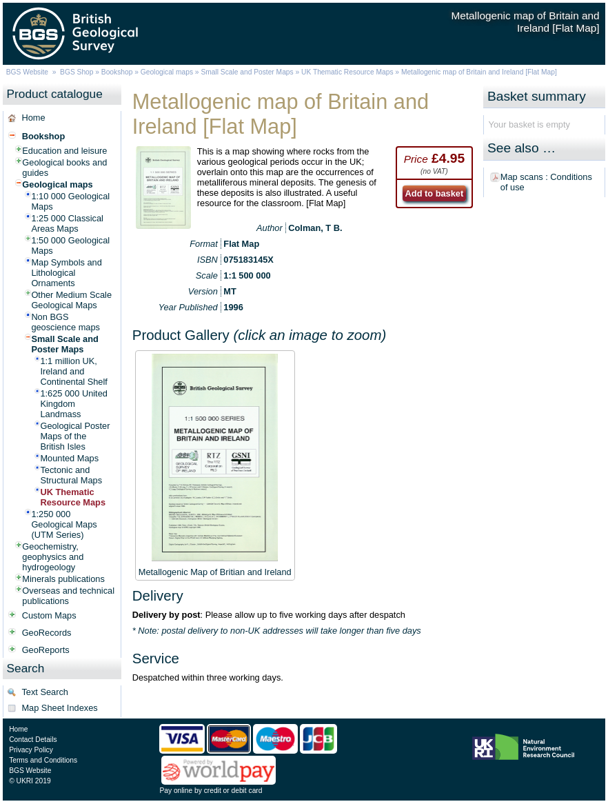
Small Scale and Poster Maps (247, 72)
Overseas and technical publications (68, 595)
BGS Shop (76, 72)
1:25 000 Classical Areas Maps (67, 223)
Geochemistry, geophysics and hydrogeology (52, 556)
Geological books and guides (64, 167)
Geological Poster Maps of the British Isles (75, 436)
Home (33, 117)
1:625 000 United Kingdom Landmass (73, 403)
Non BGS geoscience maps (65, 322)
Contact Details (33, 739)
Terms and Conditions (43, 760)
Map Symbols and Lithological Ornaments (66, 272)
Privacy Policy (31, 750)
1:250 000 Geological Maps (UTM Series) (64, 524)
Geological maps (167, 72)
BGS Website (27, 72)
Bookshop (117, 72)
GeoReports (46, 650)
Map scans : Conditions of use (546, 182)
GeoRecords (47, 632)
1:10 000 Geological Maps (70, 201)
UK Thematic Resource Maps (348, 72)
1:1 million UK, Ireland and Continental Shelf (73, 371)
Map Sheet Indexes (59, 708)
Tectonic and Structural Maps (71, 475)
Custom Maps (49, 615)
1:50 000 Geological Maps (70, 245)
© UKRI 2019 (29, 781)
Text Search (44, 692)
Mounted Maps (69, 458)
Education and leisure (64, 150)
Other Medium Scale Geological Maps (71, 300)
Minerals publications (63, 579)
